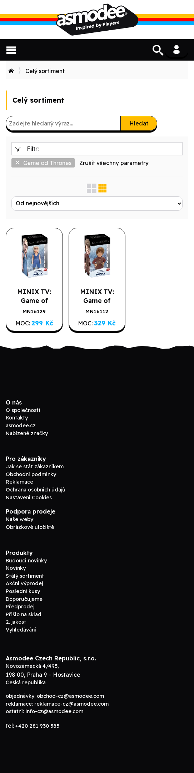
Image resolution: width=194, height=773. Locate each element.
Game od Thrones (43, 162)
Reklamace (19, 482)
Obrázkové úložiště (30, 527)
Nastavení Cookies (29, 497)
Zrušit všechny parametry (114, 162)
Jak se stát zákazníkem (35, 466)
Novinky (16, 568)
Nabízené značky (27, 433)
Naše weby (19, 519)
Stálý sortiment (25, 576)
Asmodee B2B (97, 20)
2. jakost (16, 622)
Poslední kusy (23, 591)
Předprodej (20, 606)
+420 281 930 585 (37, 726)
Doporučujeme (24, 599)
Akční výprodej (24, 583)
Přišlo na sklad (23, 614)
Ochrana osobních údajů (35, 489)
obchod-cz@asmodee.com (70, 696)
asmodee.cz (21, 425)
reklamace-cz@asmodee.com (71, 704)
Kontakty (17, 417)
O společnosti (23, 410)
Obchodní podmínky (31, 474)
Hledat (138, 123)
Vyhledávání (21, 630)
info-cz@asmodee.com (54, 711)
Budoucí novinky (26, 560)
